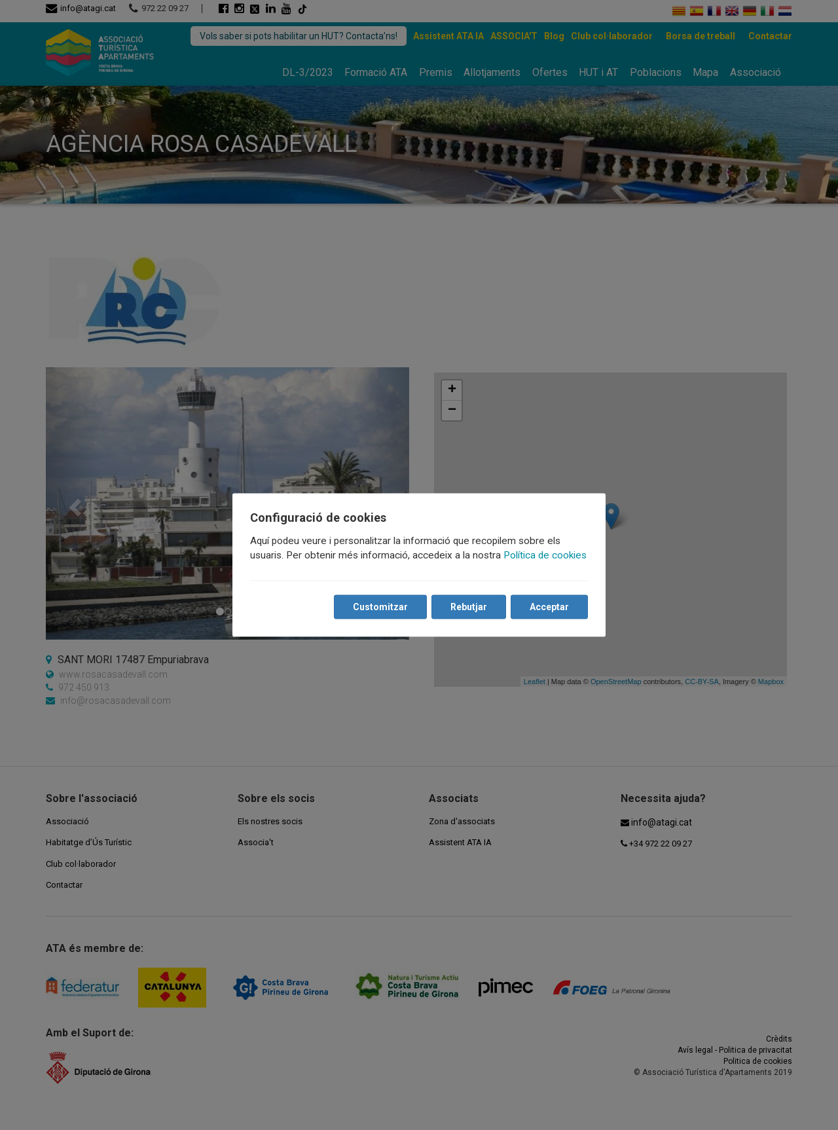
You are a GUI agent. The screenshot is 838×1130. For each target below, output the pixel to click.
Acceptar (548, 607)
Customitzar (379, 607)
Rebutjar (468, 607)
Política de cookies (545, 555)
